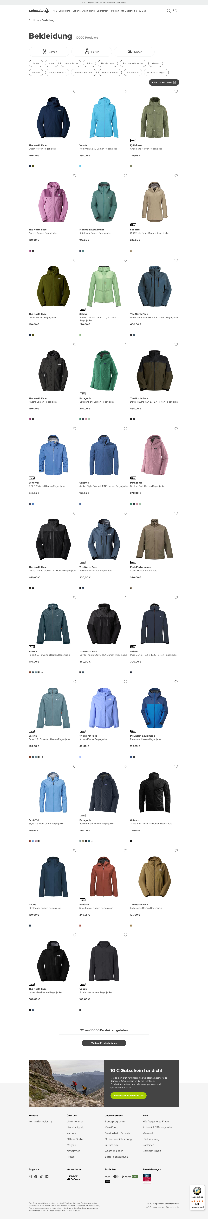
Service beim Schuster (118, 1133)
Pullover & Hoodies (133, 63)
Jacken (36, 63)
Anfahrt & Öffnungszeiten (158, 1127)
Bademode (132, 72)
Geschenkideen (114, 1151)
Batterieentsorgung (116, 1156)
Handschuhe (107, 63)
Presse (71, 1156)
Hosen (51, 63)
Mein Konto (111, 1127)
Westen (156, 63)
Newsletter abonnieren (126, 1095)
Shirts (89, 63)
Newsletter (73, 1151)
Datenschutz (172, 1207)
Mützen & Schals (57, 72)
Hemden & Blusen (83, 72)
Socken (36, 72)
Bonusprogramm (115, 1121)
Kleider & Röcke (110, 72)
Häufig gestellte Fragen (156, 1121)
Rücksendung (151, 1139)
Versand (148, 1133)
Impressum (158, 1207)
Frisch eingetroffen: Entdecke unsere (99, 2)
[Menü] (203, 1187)
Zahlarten (148, 1145)
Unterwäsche (71, 63)
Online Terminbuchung (118, 1139)
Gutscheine (112, 1145)
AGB (148, 1207)
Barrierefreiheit (152, 1151)
